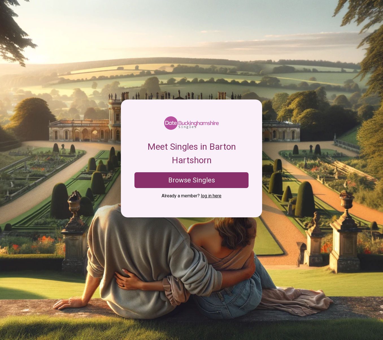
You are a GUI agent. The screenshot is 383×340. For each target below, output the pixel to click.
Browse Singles (191, 180)
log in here (211, 195)
